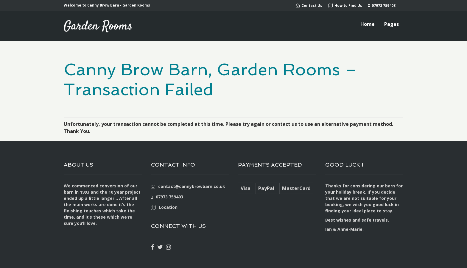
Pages (391, 24)
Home (367, 24)
